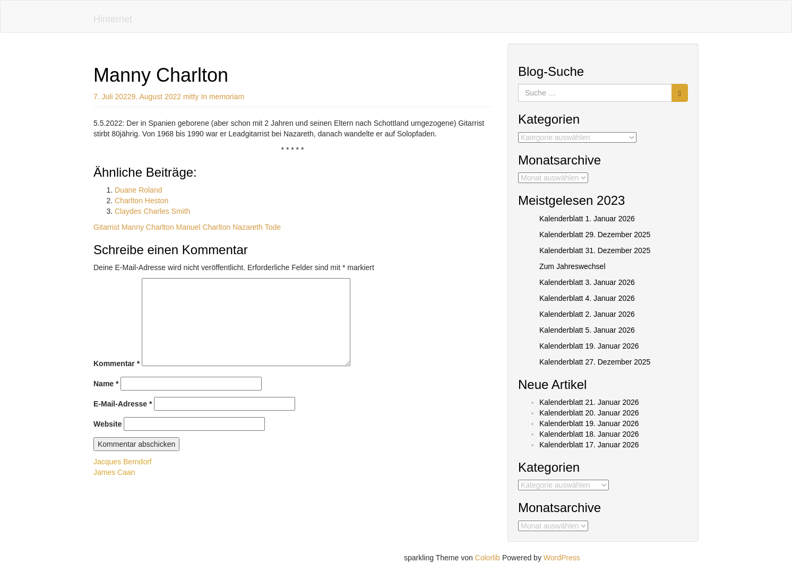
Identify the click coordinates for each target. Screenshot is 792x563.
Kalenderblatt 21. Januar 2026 (589, 402)
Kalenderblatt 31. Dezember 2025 (594, 250)
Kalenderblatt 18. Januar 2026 (589, 434)
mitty (191, 96)
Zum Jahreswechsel (572, 266)
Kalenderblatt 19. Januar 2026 (589, 346)
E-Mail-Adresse (122, 404)
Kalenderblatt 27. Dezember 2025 (594, 362)
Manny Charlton (148, 227)
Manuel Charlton (203, 227)
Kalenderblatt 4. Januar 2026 (587, 298)
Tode (273, 227)
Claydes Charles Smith (152, 211)
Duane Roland (138, 190)
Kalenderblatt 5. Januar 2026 (587, 330)
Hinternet (112, 19)
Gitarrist (106, 227)
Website (107, 424)
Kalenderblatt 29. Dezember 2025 (594, 234)
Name (105, 383)
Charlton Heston (141, 200)
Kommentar (116, 363)
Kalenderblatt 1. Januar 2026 (587, 218)
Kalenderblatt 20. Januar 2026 (589, 413)
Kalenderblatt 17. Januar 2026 (589, 444)
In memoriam (222, 96)
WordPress (562, 557)
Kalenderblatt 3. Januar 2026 (587, 282)
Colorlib (487, 557)
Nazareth (248, 227)
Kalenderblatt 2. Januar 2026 (587, 314)
